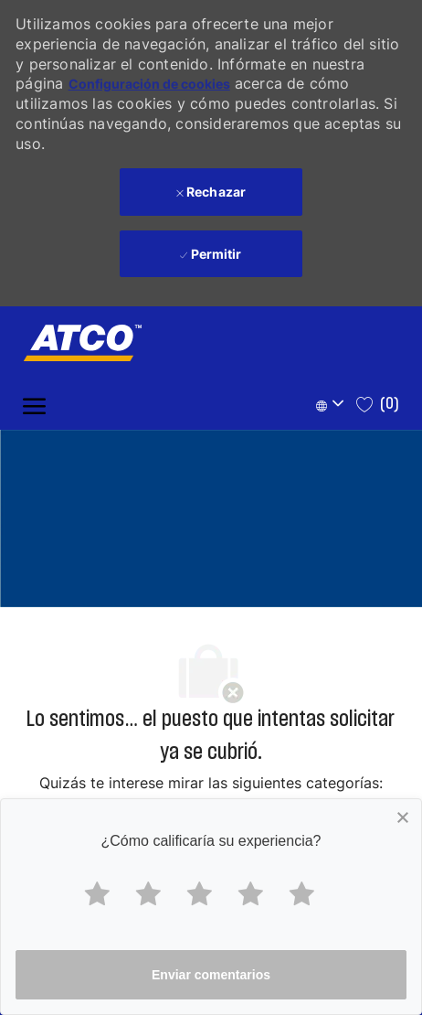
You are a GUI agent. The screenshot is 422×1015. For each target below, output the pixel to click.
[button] (332, 404)
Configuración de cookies (149, 83)
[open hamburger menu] (34, 404)
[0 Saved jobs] (377, 404)
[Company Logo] (73, 343)
